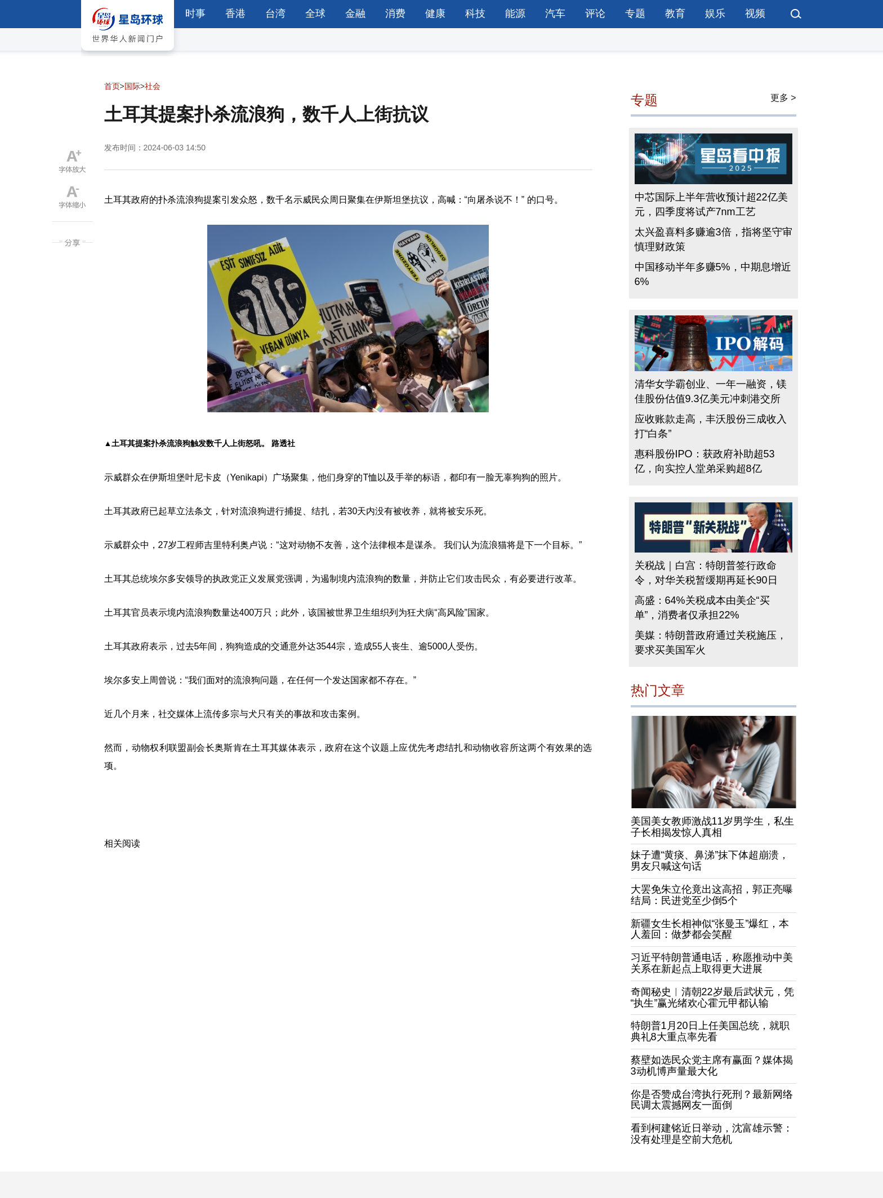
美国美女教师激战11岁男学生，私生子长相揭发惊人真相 (712, 827)
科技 (475, 13)
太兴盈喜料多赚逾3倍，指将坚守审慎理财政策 (713, 239)
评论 (595, 13)
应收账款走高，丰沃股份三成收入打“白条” (711, 426)
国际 (132, 86)
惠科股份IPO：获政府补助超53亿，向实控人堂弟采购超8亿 (705, 461)
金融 (355, 13)
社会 (152, 86)
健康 (435, 13)
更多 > (783, 98)
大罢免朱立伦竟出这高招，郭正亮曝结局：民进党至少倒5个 (712, 895)
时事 (195, 13)
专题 (635, 13)
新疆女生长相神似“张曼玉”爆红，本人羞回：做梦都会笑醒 (710, 929)
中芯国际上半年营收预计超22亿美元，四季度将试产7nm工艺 (711, 204)
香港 (235, 13)
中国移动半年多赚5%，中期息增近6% (713, 274)
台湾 (275, 13)
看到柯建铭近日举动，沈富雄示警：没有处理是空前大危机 (712, 1134)
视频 (755, 13)
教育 (675, 13)
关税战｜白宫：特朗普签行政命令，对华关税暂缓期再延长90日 (706, 573)
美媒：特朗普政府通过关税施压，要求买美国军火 (711, 643)
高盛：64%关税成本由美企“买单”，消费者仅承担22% (702, 608)
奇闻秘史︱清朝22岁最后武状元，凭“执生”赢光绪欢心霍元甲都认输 (712, 997)
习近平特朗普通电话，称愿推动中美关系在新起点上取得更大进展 (712, 963)
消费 (395, 13)
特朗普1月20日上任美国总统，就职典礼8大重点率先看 (710, 1031)
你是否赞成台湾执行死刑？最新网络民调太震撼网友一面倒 (712, 1100)
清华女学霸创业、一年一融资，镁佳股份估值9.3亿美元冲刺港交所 (711, 391)
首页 (112, 86)
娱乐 (715, 13)
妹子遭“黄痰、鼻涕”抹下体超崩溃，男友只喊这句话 (710, 860)
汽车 (555, 13)
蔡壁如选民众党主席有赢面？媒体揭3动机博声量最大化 (712, 1065)
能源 (515, 13)
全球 (315, 13)
